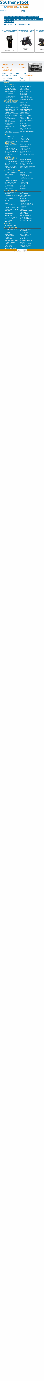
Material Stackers (11, 180)
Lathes (7, 200)
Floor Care (24, 146)
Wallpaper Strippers (27, 154)
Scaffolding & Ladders (10, 124)
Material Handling (20, 19)
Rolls (22, 207)
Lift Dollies (9, 138)
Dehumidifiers (9, 136)
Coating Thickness (11, 161)
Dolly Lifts (23, 177)
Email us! (24, 7)
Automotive (13, 17)
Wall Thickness (25, 167)
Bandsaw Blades (10, 225)
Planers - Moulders (26, 240)
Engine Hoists (24, 90)
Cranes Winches (10, 90)
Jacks (7, 179)
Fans (21, 136)
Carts (7, 176)
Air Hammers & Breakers (25, 103)
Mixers (7, 120)
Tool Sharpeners (11, 217)
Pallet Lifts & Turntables (9, 184)
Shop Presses (24, 214)
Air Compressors (11, 103)
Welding (8, 156)
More (22, 180)
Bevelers (23, 192)
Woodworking (9, 22)
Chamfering (24, 194)
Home (6, 17)
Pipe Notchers (10, 204)
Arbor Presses (10, 88)
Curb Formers (25, 111)
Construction (22, 17)
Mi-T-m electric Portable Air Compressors (26, 31)
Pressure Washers (26, 120)
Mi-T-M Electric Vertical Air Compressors (9, 31)
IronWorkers (24, 198)
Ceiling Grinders (25, 106)
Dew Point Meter (25, 161)
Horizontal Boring (11, 115)
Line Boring (24, 247)
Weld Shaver (9, 220)
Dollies (7, 177)
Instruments (8, 19)
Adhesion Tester (25, 160)
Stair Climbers (25, 141)
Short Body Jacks (26, 97)
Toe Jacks (8, 99)
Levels (7, 117)
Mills (6, 203)
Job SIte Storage (25, 115)
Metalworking (32, 19)
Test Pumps (8, 154)
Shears (7, 211)
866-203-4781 (12, 7)
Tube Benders (24, 217)
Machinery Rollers (26, 179)
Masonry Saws (10, 119)
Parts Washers (10, 96)
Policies (22, 67)
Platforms (23, 150)
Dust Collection (25, 145)
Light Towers (24, 117)
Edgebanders (9, 235)
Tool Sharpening (25, 245)
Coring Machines (10, 111)
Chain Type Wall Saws (12, 107)
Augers (7, 106)
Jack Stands (9, 93)
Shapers (8, 243)
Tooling (40, 19)
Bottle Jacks (24, 88)
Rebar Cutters (10, 122)
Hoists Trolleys (25, 91)
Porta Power (24, 96)
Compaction (24, 107)
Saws (21, 122)
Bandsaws (23, 231)
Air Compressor (10, 86)
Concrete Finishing (11, 109)
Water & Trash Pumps (27, 131)
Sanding (22, 242)
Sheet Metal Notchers (9, 214)
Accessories (9, 160)
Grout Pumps (24, 114)
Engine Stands (10, 91)
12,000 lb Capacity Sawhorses (11, 173)
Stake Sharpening (26, 243)
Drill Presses (9, 198)
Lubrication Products (24, 93)
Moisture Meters (11, 166)
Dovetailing (24, 232)
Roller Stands (25, 184)
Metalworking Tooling (25, 200)
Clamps (7, 232)
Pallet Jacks (24, 182)
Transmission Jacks (26, 99)
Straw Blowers (25, 125)
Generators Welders (12, 114)
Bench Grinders (10, 192)
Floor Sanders (25, 112)
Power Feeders (10, 242)
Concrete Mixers (26, 109)
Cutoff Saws (9, 112)
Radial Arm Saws (10, 248)
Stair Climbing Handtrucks (9, 187)
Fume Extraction (25, 148)
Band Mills (8, 247)
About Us (7, 70)
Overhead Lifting (11, 182)
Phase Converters (26, 203)
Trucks (22, 187)
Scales (7, 153)
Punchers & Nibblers (12, 207)
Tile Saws (23, 127)
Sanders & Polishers (12, 209)
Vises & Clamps (10, 218)
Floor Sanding (25, 235)
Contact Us (7, 65)
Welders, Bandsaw (26, 220)
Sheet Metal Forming (12, 141)
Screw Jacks (9, 97)
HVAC (29, 17)
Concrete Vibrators (12, 133)
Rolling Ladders (25, 151)
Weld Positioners (26, 218)
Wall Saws (8, 131)
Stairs (22, 153)
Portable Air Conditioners (24, 139)
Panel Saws (24, 239)
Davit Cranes (24, 176)
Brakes (7, 194)
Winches (23, 188)
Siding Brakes (24, 123)
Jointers (8, 237)
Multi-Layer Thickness (27, 166)
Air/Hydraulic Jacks (26, 86)
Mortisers (8, 239)
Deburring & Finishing (12, 195)
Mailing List (7, 67)
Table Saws (8, 245)
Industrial (35, 17)
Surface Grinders (26, 215)
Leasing (21, 65)
